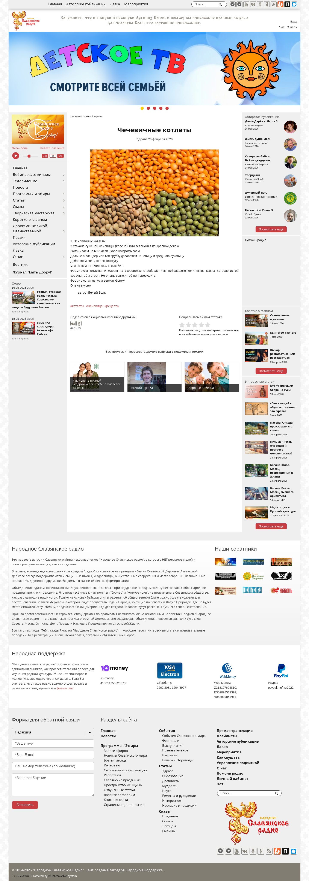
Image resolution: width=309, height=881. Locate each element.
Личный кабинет (245, 779)
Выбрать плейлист (52, 147)
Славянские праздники (122, 780)
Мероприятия (136, 4)
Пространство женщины (123, 785)
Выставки (176, 755)
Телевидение (25, 181)
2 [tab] (148, 108)
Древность (177, 781)
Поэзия (19, 238)
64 (53, 156)
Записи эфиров (116, 751)
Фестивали (177, 740)
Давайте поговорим (119, 795)
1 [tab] (142, 108)
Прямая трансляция (247, 731)
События (173, 731)
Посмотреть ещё (271, 229)
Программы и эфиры (31, 194)
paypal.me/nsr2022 (281, 687)
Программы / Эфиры (119, 746)
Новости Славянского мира (125, 755)
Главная (55, 4)
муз (60, 156)
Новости (20, 187)
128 (45, 156)
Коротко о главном (30, 220)
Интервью (112, 765)
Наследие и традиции (186, 805)
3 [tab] (154, 108)
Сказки (174, 821)
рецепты (112, 306)
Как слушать (241, 757)
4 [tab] (160, 108)
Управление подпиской (251, 763)
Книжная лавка (116, 800)
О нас (18, 257)
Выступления (179, 745)
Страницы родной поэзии (124, 804)
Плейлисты (240, 736)
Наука (173, 791)
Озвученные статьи (119, 790)
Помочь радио (255, 240)
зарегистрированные (225, 330)
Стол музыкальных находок (126, 770)
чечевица (95, 306)
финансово (65, 688)
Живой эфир (19, 147)
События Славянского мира (190, 736)
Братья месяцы (115, 760)
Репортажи (112, 775)
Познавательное (182, 750)
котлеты (78, 306)
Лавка (115, 4)
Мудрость (176, 786)
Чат (282, 27)
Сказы (18, 207)
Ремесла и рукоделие (185, 795)
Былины (175, 831)
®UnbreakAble (57, 873)
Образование (179, 776)
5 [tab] (167, 108)
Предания (176, 816)
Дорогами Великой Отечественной (30, 228)
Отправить (25, 805)
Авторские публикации (86, 4)
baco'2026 (20, 873)
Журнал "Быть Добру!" (33, 272)
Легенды (175, 826)
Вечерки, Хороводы (184, 760)
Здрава (141, 139)
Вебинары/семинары (32, 175)
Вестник (20, 265)
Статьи (19, 200)
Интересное (178, 800)
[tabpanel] (154, 68)
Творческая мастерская (34, 213)
